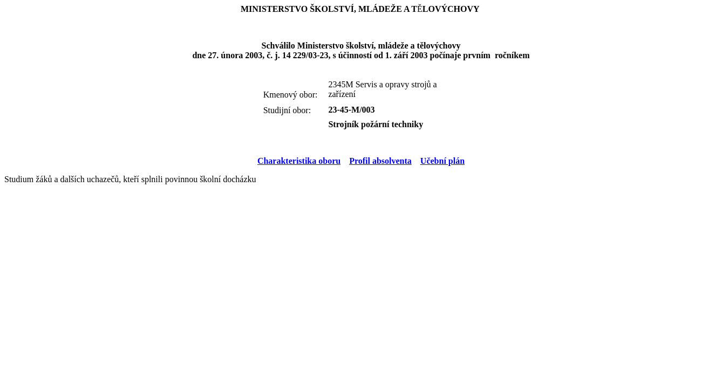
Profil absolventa (380, 160)
